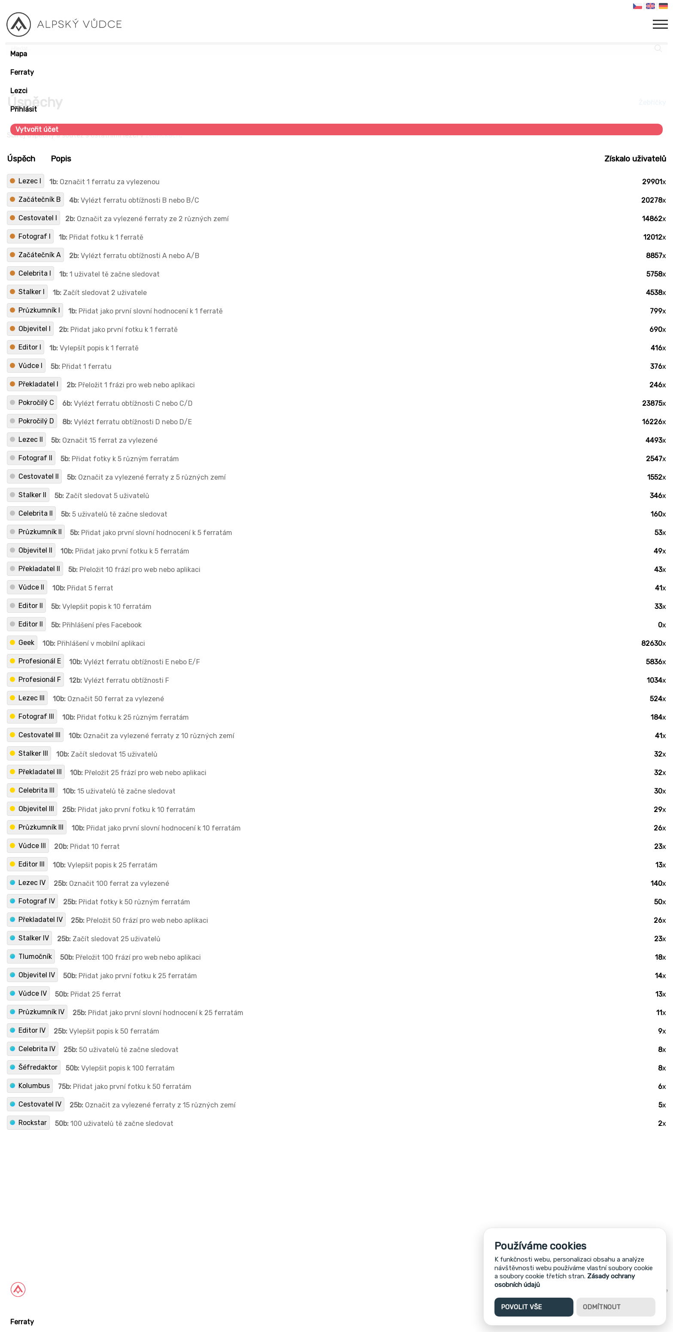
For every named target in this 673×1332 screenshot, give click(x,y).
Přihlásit (23, 109)
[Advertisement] (257, 1194)
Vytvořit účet (36, 129)
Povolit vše (521, 1307)
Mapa (18, 54)
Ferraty (22, 72)
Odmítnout (602, 1307)
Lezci (18, 91)
